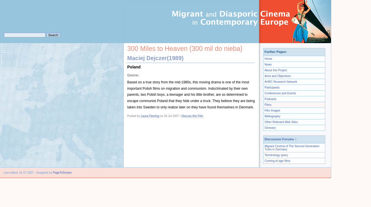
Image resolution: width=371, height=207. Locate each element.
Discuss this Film (192, 116)
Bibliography (272, 116)
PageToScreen (62, 172)
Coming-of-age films (277, 160)
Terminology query (276, 155)
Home (268, 58)
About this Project (276, 70)
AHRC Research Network (281, 81)
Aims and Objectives (278, 76)
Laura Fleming (150, 116)
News (268, 64)
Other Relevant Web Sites (281, 122)
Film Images (272, 110)
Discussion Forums (279, 139)
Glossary (270, 127)
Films (268, 104)
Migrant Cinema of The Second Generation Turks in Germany (292, 148)
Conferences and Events (280, 93)
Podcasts (270, 99)
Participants (272, 87)
